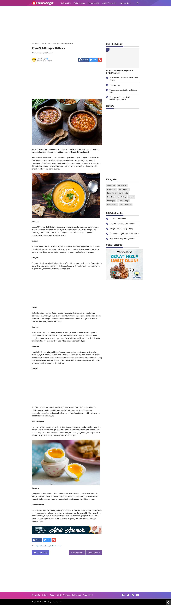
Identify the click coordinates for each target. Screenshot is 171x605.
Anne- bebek (122, 185)
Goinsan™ (58, 602)
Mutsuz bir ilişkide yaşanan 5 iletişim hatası (119, 72)
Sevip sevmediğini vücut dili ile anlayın (124, 234)
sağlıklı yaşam (112, 204)
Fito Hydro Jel (114, 85)
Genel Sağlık (123, 193)
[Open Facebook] (123, 595)
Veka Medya (42, 59)
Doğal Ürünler (40, 546)
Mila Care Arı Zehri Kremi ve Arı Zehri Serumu (123, 79)
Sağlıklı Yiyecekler (109, 3)
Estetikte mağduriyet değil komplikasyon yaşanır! (119, 98)
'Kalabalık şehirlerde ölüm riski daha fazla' (123, 91)
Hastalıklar (111, 197)
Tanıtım (52, 595)
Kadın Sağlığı (66, 3)
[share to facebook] (83, 60)
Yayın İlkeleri (88, 595)
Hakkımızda (76, 595)
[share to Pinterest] (100, 60)
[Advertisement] (85, 25)
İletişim (44, 595)
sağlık (127, 201)
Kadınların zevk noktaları (118, 219)
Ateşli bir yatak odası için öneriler (122, 224)
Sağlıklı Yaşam (79, 3)
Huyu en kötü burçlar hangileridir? (122, 239)
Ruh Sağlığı (111, 201)
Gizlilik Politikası (63, 595)
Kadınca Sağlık (93, 3)
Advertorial (111, 185)
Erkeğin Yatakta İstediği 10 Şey (121, 229)
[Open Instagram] (133, 595)
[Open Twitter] (128, 595)
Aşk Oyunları (111, 189)
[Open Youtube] (137, 595)
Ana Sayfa (36, 595)
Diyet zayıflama (124, 189)
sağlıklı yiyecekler (55, 546)
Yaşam (120, 201)
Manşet (47, 546)
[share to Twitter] (93, 60)
